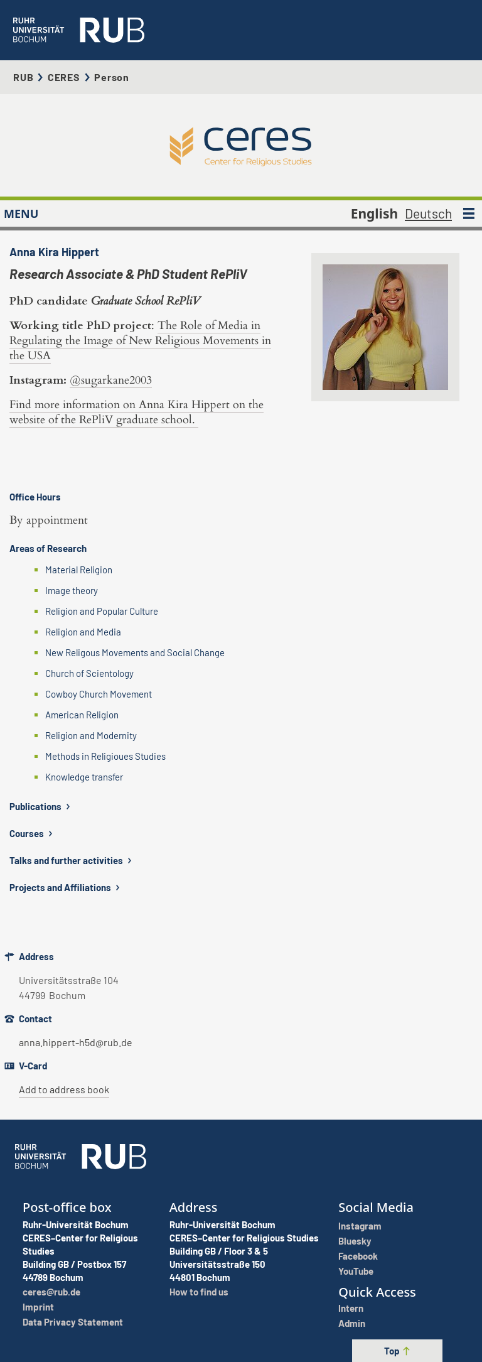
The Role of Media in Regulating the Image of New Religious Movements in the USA (140, 341)
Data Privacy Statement (73, 1321)
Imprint (38, 1306)
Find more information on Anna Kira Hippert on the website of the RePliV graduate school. (136, 412)
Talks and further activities (71, 860)
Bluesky (355, 1240)
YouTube (355, 1271)
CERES (64, 77)
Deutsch (428, 213)
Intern (350, 1308)
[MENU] (469, 213)
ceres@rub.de (51, 1291)
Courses (32, 833)
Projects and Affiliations (65, 887)
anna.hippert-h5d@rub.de (75, 1042)
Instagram (360, 1225)
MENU (21, 213)
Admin (351, 1323)
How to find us (198, 1291)
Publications (41, 806)
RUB (23, 77)
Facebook (358, 1256)
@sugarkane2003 (111, 380)
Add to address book (64, 1089)
